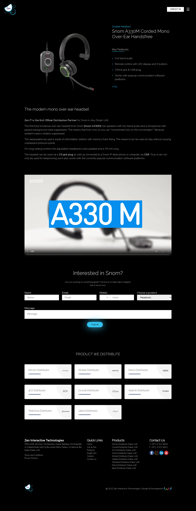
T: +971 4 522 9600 (159, 444)
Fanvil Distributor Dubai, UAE (124, 465)
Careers (90, 456)
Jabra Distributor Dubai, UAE (124, 468)
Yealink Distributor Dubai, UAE (125, 459)
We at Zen (91, 447)
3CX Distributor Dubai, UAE (124, 450)
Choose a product (147, 292)
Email (65, 292)
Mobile (103, 292)
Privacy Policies (31, 458)
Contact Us (175, 9)
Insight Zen (91, 453)
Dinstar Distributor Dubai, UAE (125, 456)
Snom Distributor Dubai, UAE (124, 453)
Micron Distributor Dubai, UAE (125, 444)
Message (29, 308)
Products (91, 450)
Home (89, 444)
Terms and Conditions (33, 455)
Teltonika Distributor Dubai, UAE (126, 462)
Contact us (91, 459)
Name (27, 292)
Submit (94, 324)
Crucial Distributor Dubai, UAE (125, 447)
